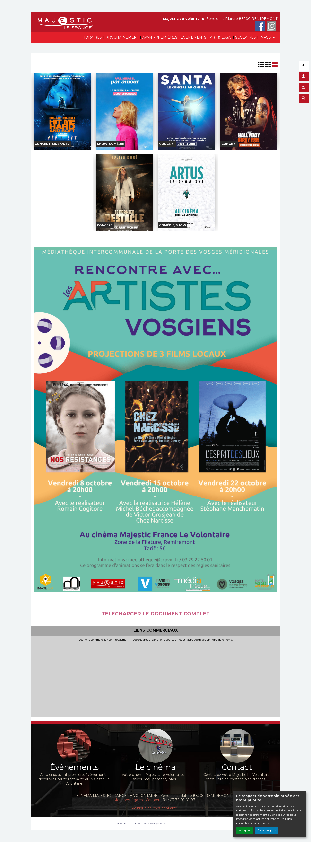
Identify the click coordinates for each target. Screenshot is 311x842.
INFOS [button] (265, 37)
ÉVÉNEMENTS (193, 37)
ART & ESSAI (221, 37)
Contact (152, 800)
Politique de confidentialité (154, 808)
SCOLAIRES (245, 37)
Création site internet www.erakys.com (139, 823)
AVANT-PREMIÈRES (159, 37)
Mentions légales (128, 800)
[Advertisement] (155, 678)
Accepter (245, 830)
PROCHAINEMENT (122, 37)
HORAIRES (92, 37)
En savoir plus (266, 830)
